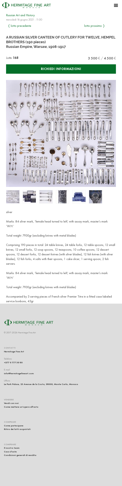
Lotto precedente (21, 26)
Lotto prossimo (93, 26)
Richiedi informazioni (61, 69)
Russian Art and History (20, 15)
